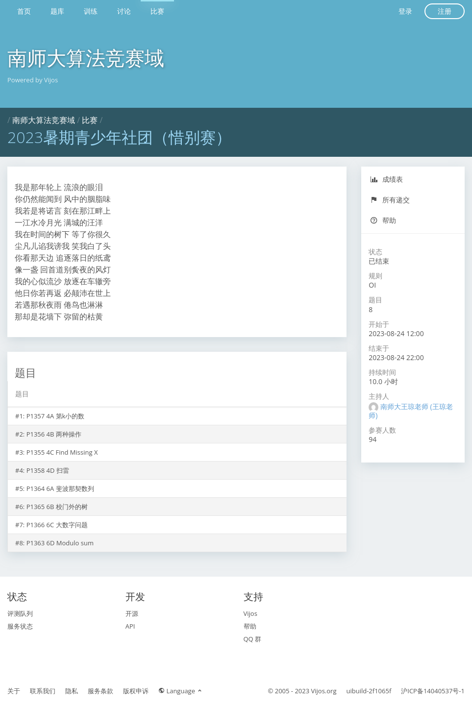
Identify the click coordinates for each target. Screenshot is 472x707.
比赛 (157, 11)
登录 (405, 11)
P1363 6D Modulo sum (60, 542)
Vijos (250, 613)
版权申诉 (136, 690)
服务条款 (100, 690)
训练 (91, 11)
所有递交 (390, 199)
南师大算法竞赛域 (85, 57)
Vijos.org (324, 690)
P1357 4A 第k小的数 (55, 416)
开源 (131, 613)
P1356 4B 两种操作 (53, 434)
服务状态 (20, 626)
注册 (444, 11)
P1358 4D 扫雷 (47, 470)
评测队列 (20, 613)
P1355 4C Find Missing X (62, 452)
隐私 (71, 690)
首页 (24, 11)
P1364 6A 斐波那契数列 (60, 488)
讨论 (124, 11)
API (130, 626)
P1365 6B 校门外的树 (57, 506)
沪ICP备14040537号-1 (433, 690)
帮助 (383, 220)
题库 (57, 11)
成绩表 (386, 179)
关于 (13, 690)
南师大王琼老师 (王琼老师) (410, 411)
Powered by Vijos (32, 79)
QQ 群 (253, 638)
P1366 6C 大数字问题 (57, 524)
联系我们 (42, 690)
